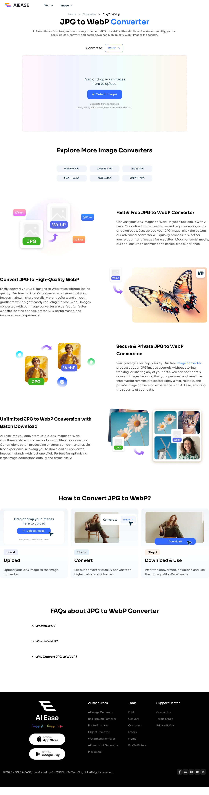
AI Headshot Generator (103, 745)
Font (131, 712)
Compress (135, 725)
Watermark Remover (101, 738)
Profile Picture (137, 745)
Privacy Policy (165, 725)
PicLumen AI (96, 752)
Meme (132, 738)
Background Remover (102, 718)
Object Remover (99, 732)
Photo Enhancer (98, 725)
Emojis (132, 732)
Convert (133, 718)
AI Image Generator (101, 712)
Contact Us (163, 712)
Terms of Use (164, 718)
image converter (189, 363)
